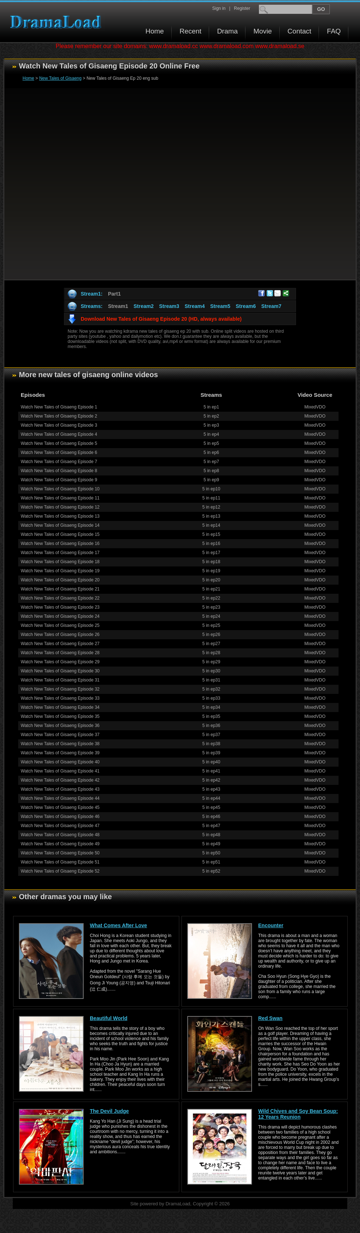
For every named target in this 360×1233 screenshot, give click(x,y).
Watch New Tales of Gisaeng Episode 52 (60, 871)
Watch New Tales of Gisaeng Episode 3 (59, 425)
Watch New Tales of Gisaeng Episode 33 (60, 698)
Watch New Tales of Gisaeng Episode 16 (60, 543)
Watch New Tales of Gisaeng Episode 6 (59, 452)
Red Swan (270, 1018)
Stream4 (195, 306)
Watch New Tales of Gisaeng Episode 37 (60, 734)
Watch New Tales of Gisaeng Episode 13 (60, 516)
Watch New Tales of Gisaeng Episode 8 (59, 470)
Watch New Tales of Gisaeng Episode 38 (60, 743)
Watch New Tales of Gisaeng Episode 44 (60, 798)
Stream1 (118, 306)
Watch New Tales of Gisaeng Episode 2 (59, 416)
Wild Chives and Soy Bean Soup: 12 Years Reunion (298, 1114)
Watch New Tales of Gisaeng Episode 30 (60, 670)
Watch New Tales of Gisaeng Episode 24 (60, 616)
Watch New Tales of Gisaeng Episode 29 (60, 661)
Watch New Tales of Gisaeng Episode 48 (60, 834)
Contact (299, 31)
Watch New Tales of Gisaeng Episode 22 (60, 598)
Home (154, 31)
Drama (227, 31)
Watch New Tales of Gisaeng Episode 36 (60, 725)
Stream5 (220, 306)
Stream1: (92, 294)
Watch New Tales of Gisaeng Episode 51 (60, 862)
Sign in (218, 8)
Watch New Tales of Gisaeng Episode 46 (60, 816)
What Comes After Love (118, 925)
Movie (262, 31)
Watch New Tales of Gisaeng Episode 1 (59, 407)
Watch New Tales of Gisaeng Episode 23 (60, 607)
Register (242, 8)
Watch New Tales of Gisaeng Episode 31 (60, 680)
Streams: (92, 306)
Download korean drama (57, 22)
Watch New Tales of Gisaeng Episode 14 (60, 525)
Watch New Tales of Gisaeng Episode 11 (60, 498)
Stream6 (246, 306)
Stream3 (169, 306)
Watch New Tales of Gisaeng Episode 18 (60, 561)
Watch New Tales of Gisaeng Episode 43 (60, 789)
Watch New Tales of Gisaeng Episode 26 (60, 634)
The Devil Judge (109, 1111)
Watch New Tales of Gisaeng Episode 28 (60, 652)
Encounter (270, 925)
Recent (190, 31)
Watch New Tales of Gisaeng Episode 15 (60, 534)
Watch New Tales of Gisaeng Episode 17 (60, 552)
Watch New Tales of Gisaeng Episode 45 (60, 807)
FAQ (334, 31)
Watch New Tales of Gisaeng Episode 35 (60, 716)
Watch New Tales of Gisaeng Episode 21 (60, 589)
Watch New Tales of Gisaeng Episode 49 (60, 843)
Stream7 (271, 306)
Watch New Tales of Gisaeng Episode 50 (60, 852)
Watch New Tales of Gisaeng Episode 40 (60, 761)
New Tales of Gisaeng (60, 78)
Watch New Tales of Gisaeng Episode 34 (60, 707)
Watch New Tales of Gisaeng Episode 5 (59, 443)
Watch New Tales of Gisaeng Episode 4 (59, 434)
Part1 (114, 294)
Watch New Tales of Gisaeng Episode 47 (60, 825)
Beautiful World (108, 1018)
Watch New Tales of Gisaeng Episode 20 (60, 579)
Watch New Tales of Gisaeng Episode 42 (60, 780)
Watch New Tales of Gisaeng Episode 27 (60, 643)
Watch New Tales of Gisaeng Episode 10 (60, 488)
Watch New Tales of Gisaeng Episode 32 (60, 689)
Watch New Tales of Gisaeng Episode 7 (59, 461)
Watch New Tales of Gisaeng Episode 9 (59, 479)
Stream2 (143, 306)
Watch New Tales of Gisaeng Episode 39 (60, 752)
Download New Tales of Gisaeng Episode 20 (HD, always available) (161, 319)
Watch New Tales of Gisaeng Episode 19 (60, 570)
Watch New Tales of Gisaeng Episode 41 (60, 771)
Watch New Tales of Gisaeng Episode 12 (60, 507)
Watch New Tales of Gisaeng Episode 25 (60, 625)
